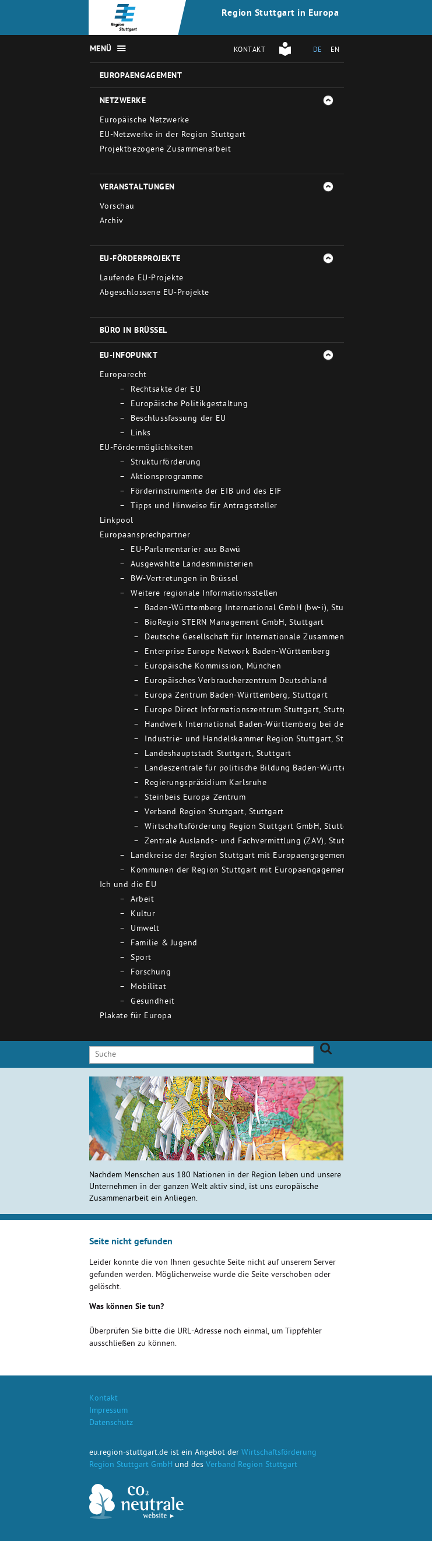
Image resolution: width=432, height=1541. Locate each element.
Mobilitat (148, 988)
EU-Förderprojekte (140, 259)
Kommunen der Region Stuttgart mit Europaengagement (240, 871)
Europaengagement (141, 76)
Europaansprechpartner (145, 536)
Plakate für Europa (136, 1017)
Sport (141, 958)
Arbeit (142, 900)
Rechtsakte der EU (166, 390)
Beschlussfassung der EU (178, 419)
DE (317, 51)
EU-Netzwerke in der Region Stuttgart (173, 135)
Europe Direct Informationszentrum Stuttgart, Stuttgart (252, 711)
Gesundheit (153, 1002)
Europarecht (123, 376)
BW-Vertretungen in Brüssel (184, 580)
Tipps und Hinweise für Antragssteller (204, 507)
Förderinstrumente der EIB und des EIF (206, 492)
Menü (101, 49)
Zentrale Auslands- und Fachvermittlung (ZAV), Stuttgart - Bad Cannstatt (286, 842)
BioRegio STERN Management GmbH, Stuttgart (234, 623)
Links (141, 434)
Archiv (112, 222)
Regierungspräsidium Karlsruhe (205, 784)
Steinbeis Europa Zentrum (195, 798)
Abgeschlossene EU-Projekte (155, 293)
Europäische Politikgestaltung (189, 405)
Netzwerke (123, 101)
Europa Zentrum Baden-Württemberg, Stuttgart (236, 696)
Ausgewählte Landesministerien (192, 565)
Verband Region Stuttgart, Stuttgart (214, 813)
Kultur (143, 915)
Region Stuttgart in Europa (280, 14)
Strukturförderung (166, 463)
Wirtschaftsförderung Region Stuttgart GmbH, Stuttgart (252, 827)
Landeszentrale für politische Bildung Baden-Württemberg (258, 769)
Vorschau (117, 207)
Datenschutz (111, 1424)
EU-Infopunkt (129, 356)
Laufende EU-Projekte (142, 279)
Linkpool (117, 521)
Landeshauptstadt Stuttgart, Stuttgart (218, 754)
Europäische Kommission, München (213, 667)
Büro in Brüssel (133, 331)
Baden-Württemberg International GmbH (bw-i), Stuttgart (255, 609)
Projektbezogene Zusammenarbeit (165, 150)
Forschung (151, 973)
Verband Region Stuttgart (251, 1465)
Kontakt (250, 51)
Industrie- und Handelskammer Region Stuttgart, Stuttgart (258, 740)
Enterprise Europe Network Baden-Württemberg (237, 652)
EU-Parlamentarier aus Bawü (186, 550)
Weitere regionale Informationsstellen (204, 594)
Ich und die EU (128, 886)
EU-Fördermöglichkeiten (147, 448)
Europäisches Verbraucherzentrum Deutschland (236, 682)
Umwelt (145, 929)
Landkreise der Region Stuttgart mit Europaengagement (239, 856)
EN (335, 51)
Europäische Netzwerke (144, 121)
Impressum (108, 1411)
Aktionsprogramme (167, 478)
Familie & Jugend (164, 944)
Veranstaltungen (137, 187)
